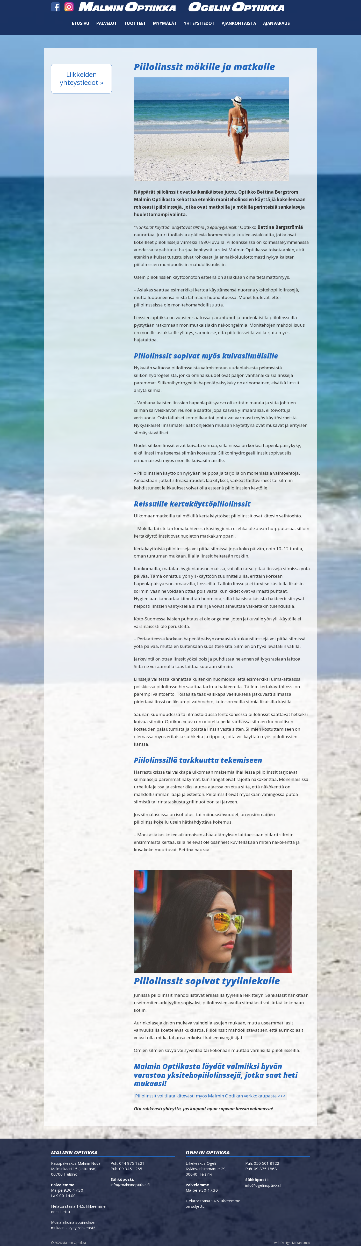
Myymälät (165, 23)
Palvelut (106, 23)
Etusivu (80, 23)
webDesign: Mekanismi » (292, 1243)
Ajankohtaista (239, 23)
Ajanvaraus (276, 23)
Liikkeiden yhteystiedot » (81, 78)
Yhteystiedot (199, 23)
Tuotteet (135, 23)
